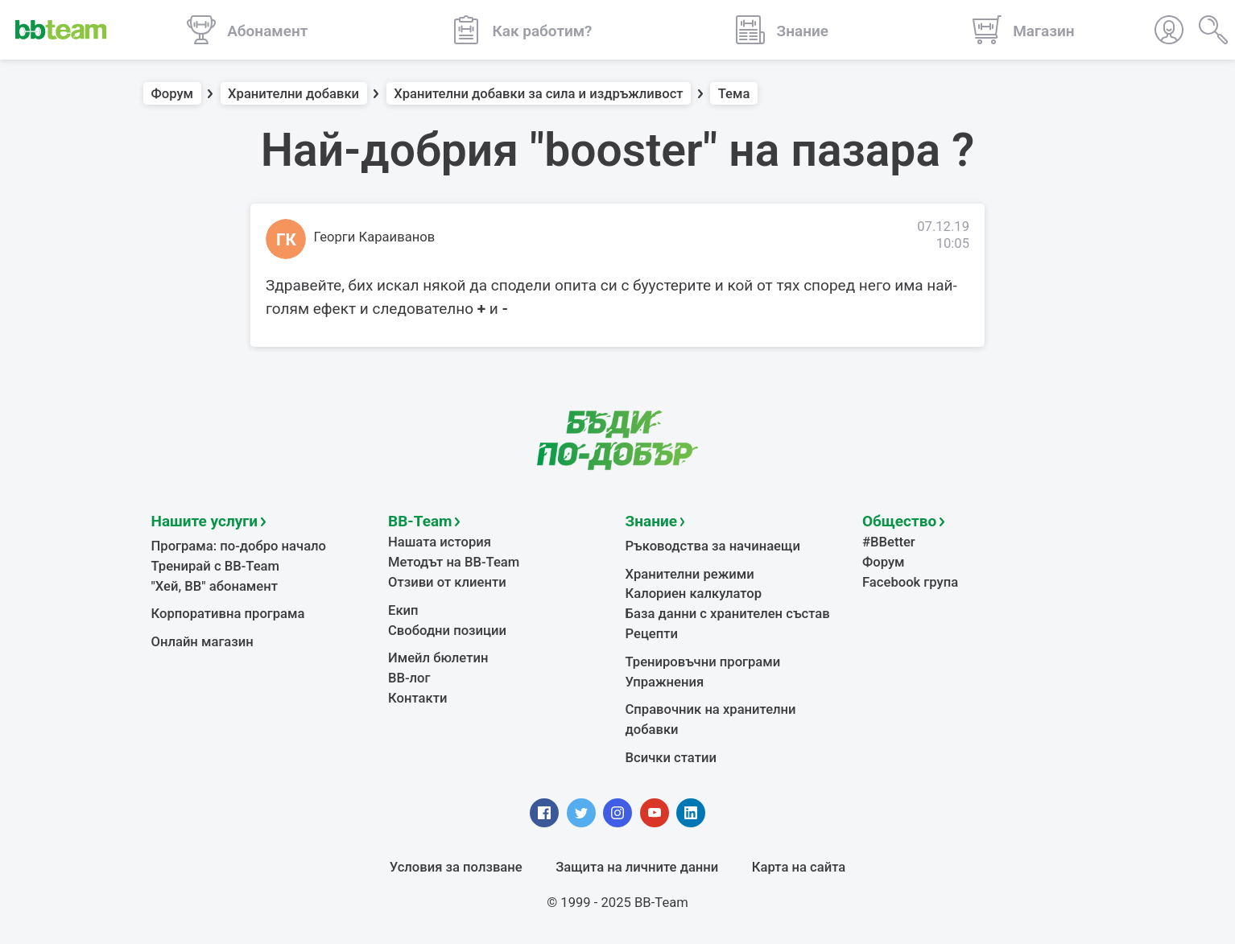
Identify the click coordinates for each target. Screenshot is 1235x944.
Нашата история (439, 542)
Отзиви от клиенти (447, 582)
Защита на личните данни (637, 867)
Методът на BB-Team (453, 562)
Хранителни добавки (293, 93)
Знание (651, 521)
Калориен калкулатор (694, 593)
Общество (899, 521)
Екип (403, 610)
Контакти (417, 698)
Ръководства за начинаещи (713, 546)
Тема (734, 93)
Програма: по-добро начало (239, 546)
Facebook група (910, 582)
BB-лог (409, 678)
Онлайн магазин (202, 641)
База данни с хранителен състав (728, 613)
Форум (172, 93)
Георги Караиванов (375, 237)
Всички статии (671, 757)
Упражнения (665, 682)
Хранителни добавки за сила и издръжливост (538, 93)
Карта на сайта (798, 867)
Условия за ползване (456, 867)
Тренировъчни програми (703, 662)
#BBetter (888, 542)
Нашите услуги (204, 521)
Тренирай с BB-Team (215, 566)
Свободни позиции (447, 630)
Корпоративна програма (228, 613)
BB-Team (420, 521)
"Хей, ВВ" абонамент (214, 586)
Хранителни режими (690, 574)
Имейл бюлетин (438, 658)
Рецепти (652, 633)
